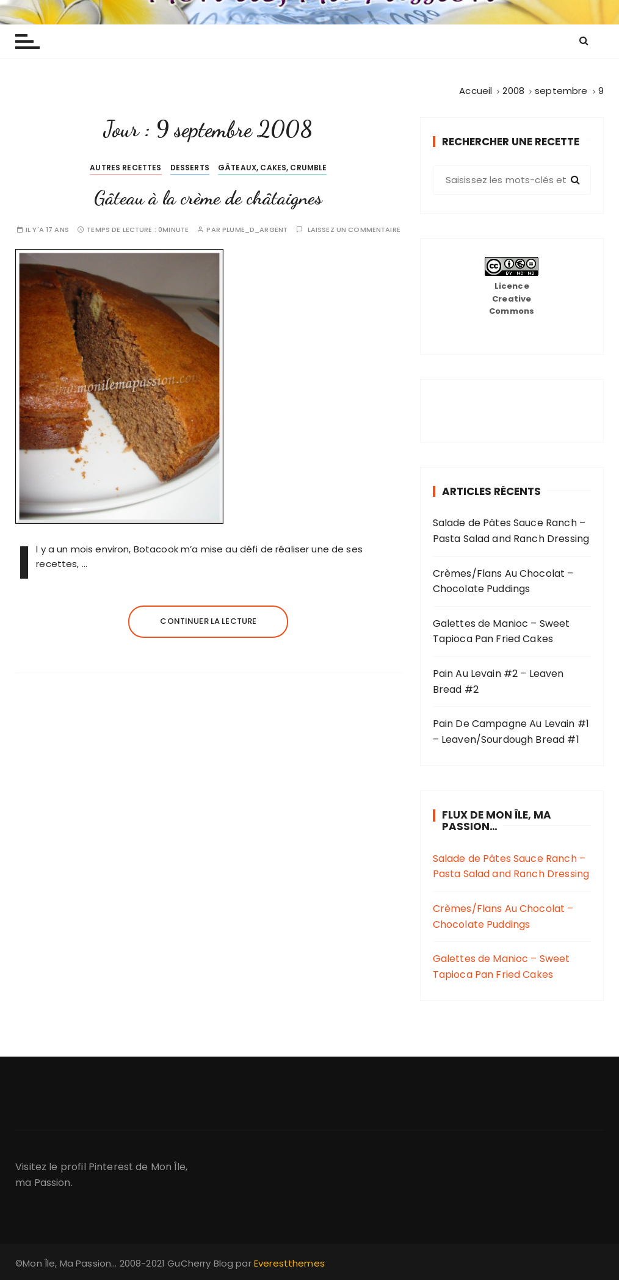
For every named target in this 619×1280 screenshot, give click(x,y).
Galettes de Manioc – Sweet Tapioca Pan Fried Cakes (501, 631)
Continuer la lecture (208, 621)
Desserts (189, 167)
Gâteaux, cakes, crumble (272, 167)
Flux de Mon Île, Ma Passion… (496, 821)
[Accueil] (475, 90)
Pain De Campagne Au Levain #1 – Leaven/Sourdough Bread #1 (511, 732)
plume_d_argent (255, 229)
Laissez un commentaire (354, 229)
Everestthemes (289, 1263)
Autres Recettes (125, 167)
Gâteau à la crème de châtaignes (208, 197)
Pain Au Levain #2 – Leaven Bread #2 (498, 681)
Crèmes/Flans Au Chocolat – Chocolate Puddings (503, 581)
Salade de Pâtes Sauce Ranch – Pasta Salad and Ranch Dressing (511, 531)
